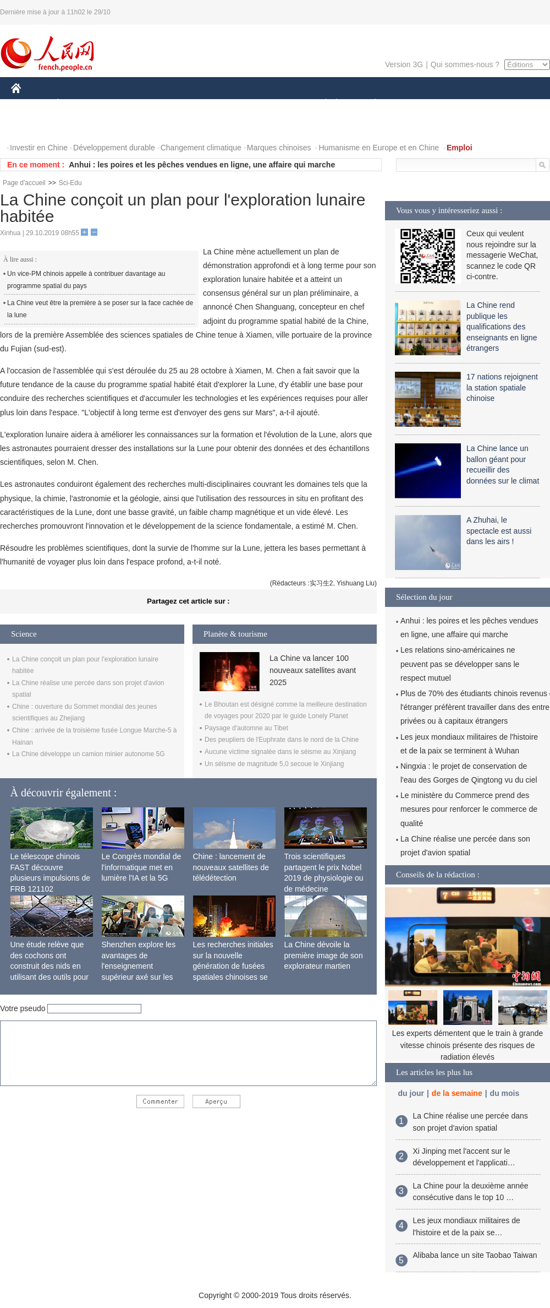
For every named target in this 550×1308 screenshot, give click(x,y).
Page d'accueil (24, 183)
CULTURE (272, 103)
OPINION (512, 103)
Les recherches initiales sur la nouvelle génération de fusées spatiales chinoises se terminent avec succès (233, 966)
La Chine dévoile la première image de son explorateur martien (323, 955)
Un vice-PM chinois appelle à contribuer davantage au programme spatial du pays (86, 280)
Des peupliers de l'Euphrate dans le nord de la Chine (282, 739)
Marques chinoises (279, 147)
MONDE (128, 103)
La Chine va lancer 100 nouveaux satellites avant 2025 (313, 670)
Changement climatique (201, 147)
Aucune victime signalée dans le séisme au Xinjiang (280, 752)
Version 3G (404, 64)
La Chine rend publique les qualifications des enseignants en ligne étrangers (501, 326)
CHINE (29, 103)
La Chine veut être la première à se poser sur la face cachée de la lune (100, 309)
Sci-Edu (70, 183)
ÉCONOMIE (77, 103)
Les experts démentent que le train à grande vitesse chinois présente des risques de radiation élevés (467, 1045)
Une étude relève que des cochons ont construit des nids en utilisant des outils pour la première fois (49, 966)
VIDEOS (78, 126)
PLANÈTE (369, 103)
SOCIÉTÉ (320, 103)
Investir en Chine (39, 147)
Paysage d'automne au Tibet (246, 728)
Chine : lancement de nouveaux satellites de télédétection (231, 867)
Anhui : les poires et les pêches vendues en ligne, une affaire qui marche (202, 164)
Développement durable (114, 147)
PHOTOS (33, 126)
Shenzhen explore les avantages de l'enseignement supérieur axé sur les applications (139, 966)
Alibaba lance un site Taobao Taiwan (475, 1255)
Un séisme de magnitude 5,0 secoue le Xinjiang (274, 764)
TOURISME (460, 103)
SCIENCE (222, 103)
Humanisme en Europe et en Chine (378, 147)
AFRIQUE (174, 103)
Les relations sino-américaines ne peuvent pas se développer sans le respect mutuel (459, 663)
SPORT (413, 103)
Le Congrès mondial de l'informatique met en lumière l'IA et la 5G (142, 867)
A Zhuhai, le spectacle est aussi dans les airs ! (498, 530)
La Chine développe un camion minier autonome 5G (88, 754)
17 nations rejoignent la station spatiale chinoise (502, 387)
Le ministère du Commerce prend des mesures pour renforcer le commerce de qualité (468, 809)
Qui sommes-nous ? (465, 64)
